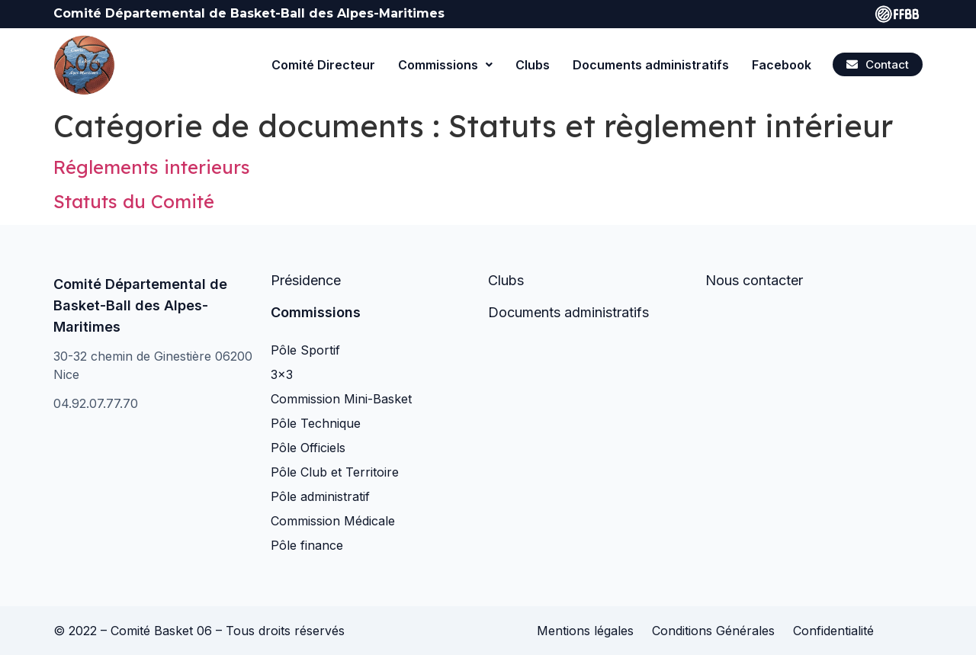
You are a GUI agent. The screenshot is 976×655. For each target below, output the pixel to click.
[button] (878, 64)
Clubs (532, 64)
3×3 (282, 374)
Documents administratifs (651, 64)
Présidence (306, 280)
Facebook (781, 64)
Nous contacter (754, 280)
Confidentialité (833, 630)
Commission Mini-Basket (341, 398)
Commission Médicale (333, 520)
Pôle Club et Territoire (335, 472)
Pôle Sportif (305, 350)
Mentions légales (585, 630)
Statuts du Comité (133, 201)
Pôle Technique (316, 423)
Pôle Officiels (308, 447)
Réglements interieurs (151, 167)
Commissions (445, 64)
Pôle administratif (320, 496)
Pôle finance (307, 545)
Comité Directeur (323, 64)
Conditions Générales (713, 630)
